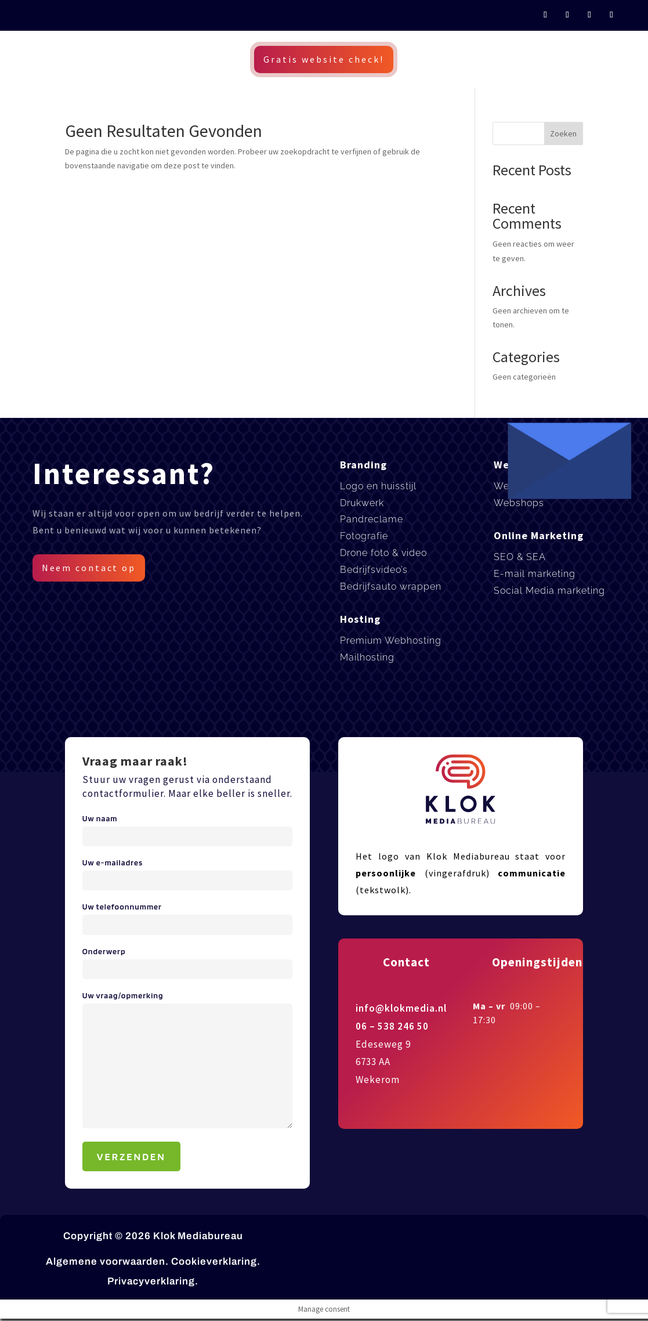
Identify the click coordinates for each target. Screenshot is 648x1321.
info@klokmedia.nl (401, 1008)
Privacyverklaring (151, 1281)
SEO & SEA (520, 556)
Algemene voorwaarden (105, 1261)
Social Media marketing (549, 590)
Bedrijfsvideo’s (374, 569)
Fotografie (364, 536)
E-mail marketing (534, 573)
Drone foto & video (383, 552)
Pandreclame (371, 519)
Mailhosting (367, 657)
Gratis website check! (323, 59)
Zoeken (563, 133)
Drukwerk (362, 502)
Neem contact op (89, 567)
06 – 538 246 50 (392, 1026)
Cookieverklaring (214, 1261)
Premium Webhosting (390, 640)
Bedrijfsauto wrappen (390, 586)
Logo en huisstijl (378, 486)
